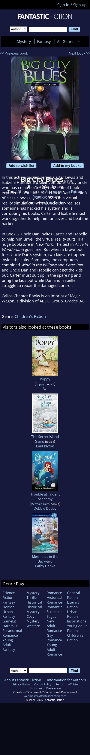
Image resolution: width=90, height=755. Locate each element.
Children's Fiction (30, 316)
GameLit (9, 621)
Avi (45, 388)
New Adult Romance (54, 626)
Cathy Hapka (45, 566)
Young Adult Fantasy (9, 645)
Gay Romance (54, 637)
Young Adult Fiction (77, 628)
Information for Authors (66, 680)
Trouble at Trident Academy (45, 496)
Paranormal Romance (12, 633)
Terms (60, 684)
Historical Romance (54, 600)
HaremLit (10, 626)
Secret (40, 442)
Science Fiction (9, 595)
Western (33, 626)
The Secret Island (45, 436)
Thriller (32, 597)
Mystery (24, 41)
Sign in (63, 4)
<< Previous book (14, 53)
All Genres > (69, 41)
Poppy (45, 379)
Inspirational (77, 621)
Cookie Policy (42, 684)
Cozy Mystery (33, 619)
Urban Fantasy (9, 614)
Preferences (53, 688)
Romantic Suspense (54, 609)
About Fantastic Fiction (22, 680)
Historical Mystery (34, 609)
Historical (34, 602)
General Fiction (73, 595)
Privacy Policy (21, 684)
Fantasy (44, 41)
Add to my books (67, 166)
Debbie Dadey (45, 508)
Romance (54, 592)
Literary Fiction (73, 604)
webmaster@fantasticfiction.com (45, 696)
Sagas (51, 616)
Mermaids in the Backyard (45, 559)
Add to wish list (21, 166)
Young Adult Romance (54, 649)
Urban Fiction (72, 614)
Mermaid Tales (40, 504)
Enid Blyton (45, 446)
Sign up (80, 4)
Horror (8, 607)
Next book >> (79, 53)
